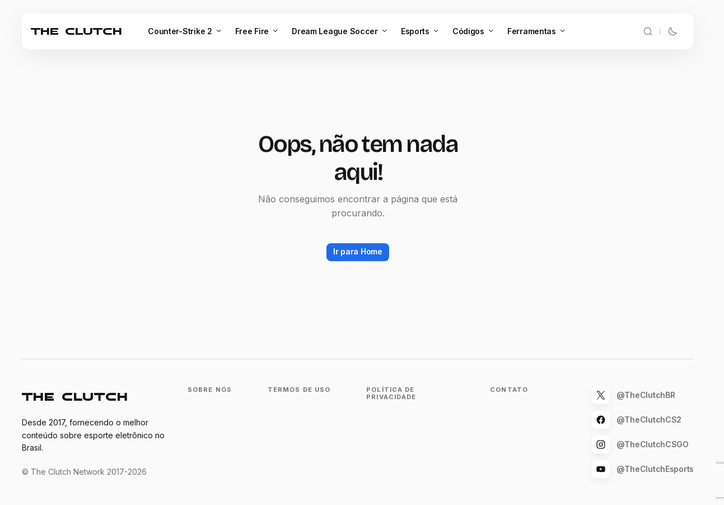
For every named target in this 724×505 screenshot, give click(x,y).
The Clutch (76, 31)
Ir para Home (357, 251)
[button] (648, 31)
